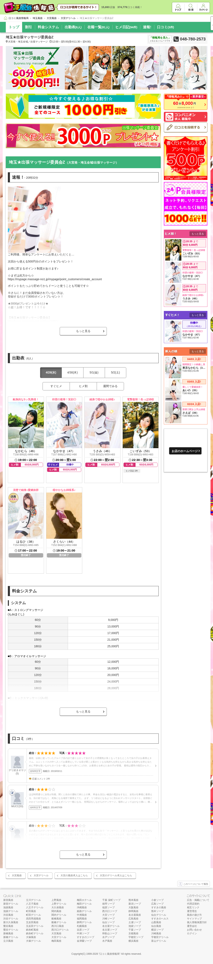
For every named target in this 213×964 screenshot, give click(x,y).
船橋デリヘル (58, 922)
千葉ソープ (135, 929)
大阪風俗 (133, 907)
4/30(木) (72, 372)
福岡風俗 (82, 918)
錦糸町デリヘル (34, 933)
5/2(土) (115, 372)
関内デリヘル (58, 914)
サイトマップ (194, 918)
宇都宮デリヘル (160, 937)
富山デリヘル (158, 940)
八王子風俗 (32, 903)
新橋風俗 (8, 933)
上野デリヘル (58, 903)
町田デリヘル (33, 914)
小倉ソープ (157, 900)
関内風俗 (56, 911)
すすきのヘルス (160, 918)
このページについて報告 (193, 884)
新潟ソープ (135, 903)
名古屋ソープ (109, 929)
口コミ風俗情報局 (109, 953)
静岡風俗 (133, 911)
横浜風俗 (133, 940)
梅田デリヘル (84, 903)
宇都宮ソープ (136, 937)
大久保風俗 (57, 907)
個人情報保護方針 (197, 922)
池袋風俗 (8, 907)
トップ (14, 27)
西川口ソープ (109, 911)
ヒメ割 (83, 386)
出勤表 (73, 27)
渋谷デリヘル (10, 918)
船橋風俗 (56, 918)
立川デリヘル (33, 900)
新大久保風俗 (10, 922)
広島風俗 (133, 918)
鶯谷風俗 (8, 926)
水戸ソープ (108, 937)
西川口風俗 (57, 926)
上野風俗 (56, 900)
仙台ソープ (108, 922)
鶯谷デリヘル (10, 929)
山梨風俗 (156, 922)
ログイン (192, 933)
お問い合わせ (194, 929)
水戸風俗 (107, 940)
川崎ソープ (108, 918)
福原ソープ (108, 907)
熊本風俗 (133, 900)
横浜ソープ (157, 929)
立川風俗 (8, 940)
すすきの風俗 (158, 907)
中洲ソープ (83, 933)
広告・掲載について (198, 900)
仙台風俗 (156, 926)
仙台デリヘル (158, 914)
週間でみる (110, 386)
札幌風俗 (82, 926)
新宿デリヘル (10, 903)
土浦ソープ (135, 922)
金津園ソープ (84, 940)
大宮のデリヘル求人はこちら (116, 875)
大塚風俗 (31, 937)
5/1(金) (94, 372)
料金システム (48, 27)
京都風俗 (133, 933)
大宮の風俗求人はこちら (74, 875)
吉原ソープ (83, 929)
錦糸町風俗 (32, 929)
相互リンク (193, 907)
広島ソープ (157, 903)
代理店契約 (193, 903)
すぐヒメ (56, 386)
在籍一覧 (98, 27)
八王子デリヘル (34, 907)
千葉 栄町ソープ (111, 900)
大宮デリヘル (41, 875)
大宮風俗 (17, 875)
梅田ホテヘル (84, 900)
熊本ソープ (157, 911)
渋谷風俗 (8, 914)
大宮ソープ (108, 914)
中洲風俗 (82, 914)
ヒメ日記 (126, 27)
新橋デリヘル (10, 937)
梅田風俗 (56, 940)
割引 (28, 27)
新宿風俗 (8, 900)
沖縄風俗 (82, 907)
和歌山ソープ (109, 933)
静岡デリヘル (84, 922)
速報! (147, 27)
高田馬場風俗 (33, 918)
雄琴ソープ (108, 903)
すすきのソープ (85, 937)
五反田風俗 (32, 922)
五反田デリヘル (34, 926)
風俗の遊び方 (194, 914)
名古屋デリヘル (111, 926)
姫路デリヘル (84, 911)
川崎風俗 (156, 933)
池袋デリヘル (10, 911)
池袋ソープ (135, 926)
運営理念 (192, 911)
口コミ (165, 27)
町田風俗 (31, 911)
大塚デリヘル (33, 940)
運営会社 (192, 926)
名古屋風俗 (135, 914)
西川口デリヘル (60, 929)
